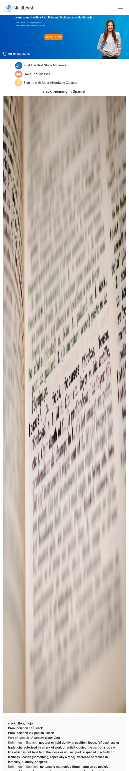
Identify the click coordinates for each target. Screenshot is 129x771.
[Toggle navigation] (120, 8)
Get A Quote (53, 37)
